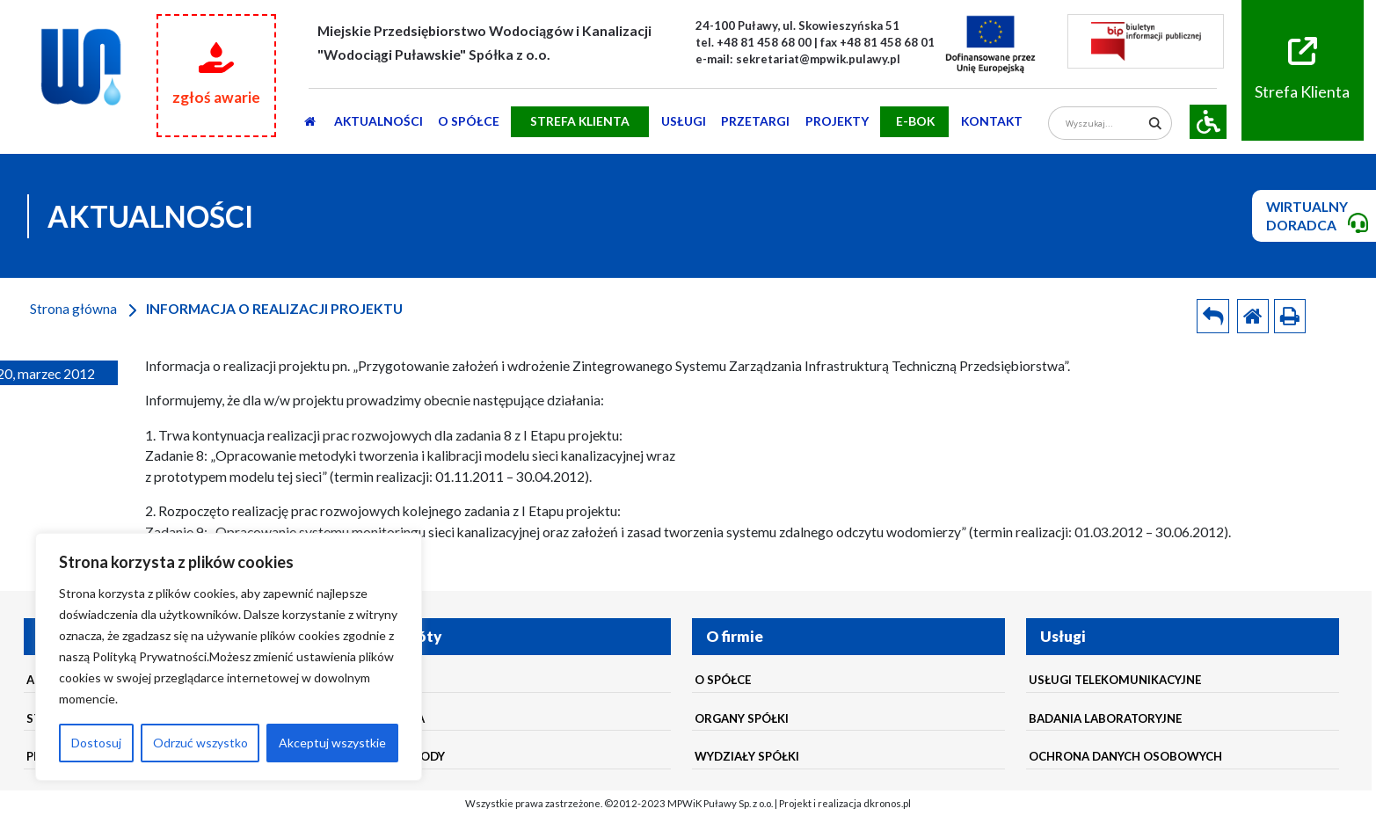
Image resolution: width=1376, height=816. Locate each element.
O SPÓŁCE (468, 120)
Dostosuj (96, 742)
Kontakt (992, 120)
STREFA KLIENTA (580, 120)
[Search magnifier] (1155, 123)
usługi (683, 120)
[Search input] (1104, 123)
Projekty (837, 120)
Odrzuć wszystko (200, 742)
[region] (228, 657)
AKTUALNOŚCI (378, 120)
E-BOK (915, 120)
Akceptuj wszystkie (332, 742)
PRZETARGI (755, 120)
